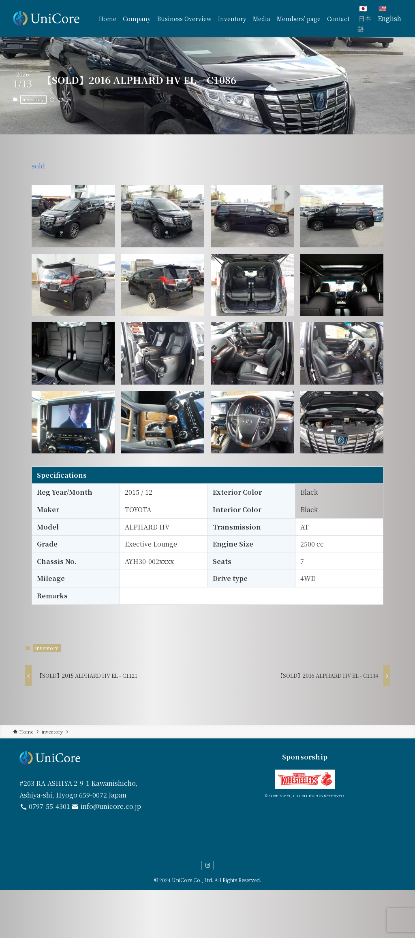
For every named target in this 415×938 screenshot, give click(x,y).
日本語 (364, 24)
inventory (33, 99)
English (389, 18)
